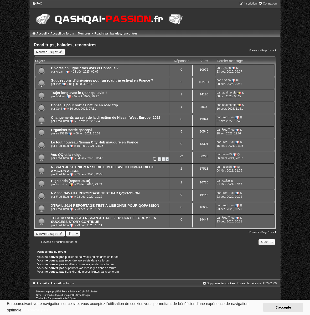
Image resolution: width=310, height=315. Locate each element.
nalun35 (227, 154)
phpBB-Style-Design (79, 295)
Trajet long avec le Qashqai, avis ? (79, 93)
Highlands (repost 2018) (70, 181)
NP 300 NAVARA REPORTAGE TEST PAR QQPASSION (95, 193)
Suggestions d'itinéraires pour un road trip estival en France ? (102, 80)
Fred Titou (62, 121)
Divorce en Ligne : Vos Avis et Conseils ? (85, 68)
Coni (59, 108)
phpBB (56, 291)
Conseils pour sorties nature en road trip (84, 105)
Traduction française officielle (51, 298)
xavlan (226, 180)
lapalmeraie (229, 92)
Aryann (60, 71)
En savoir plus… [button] (38, 310)
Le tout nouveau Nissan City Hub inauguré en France (94, 142)
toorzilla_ (62, 184)
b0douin (61, 96)
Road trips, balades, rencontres (65, 45)
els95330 (62, 133)
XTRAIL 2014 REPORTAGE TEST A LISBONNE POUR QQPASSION (105, 205)
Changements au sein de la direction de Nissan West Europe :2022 (105, 117)
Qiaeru (73, 298)
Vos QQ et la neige (66, 155)
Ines (59, 84)
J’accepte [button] (283, 307)
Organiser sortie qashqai (71, 130)
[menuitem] (37, 3)
